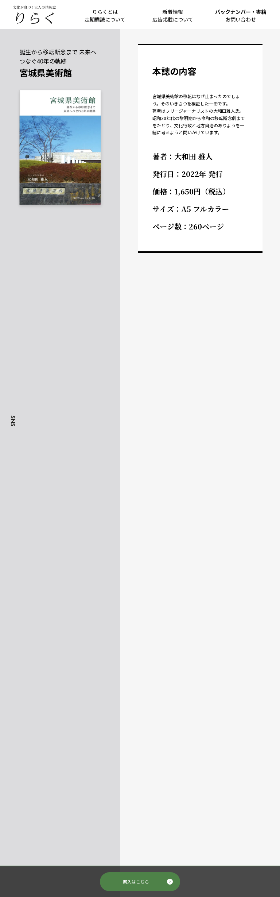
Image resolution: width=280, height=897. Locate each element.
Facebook (12, 460)
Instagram (12, 473)
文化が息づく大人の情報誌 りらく (34, 14)
